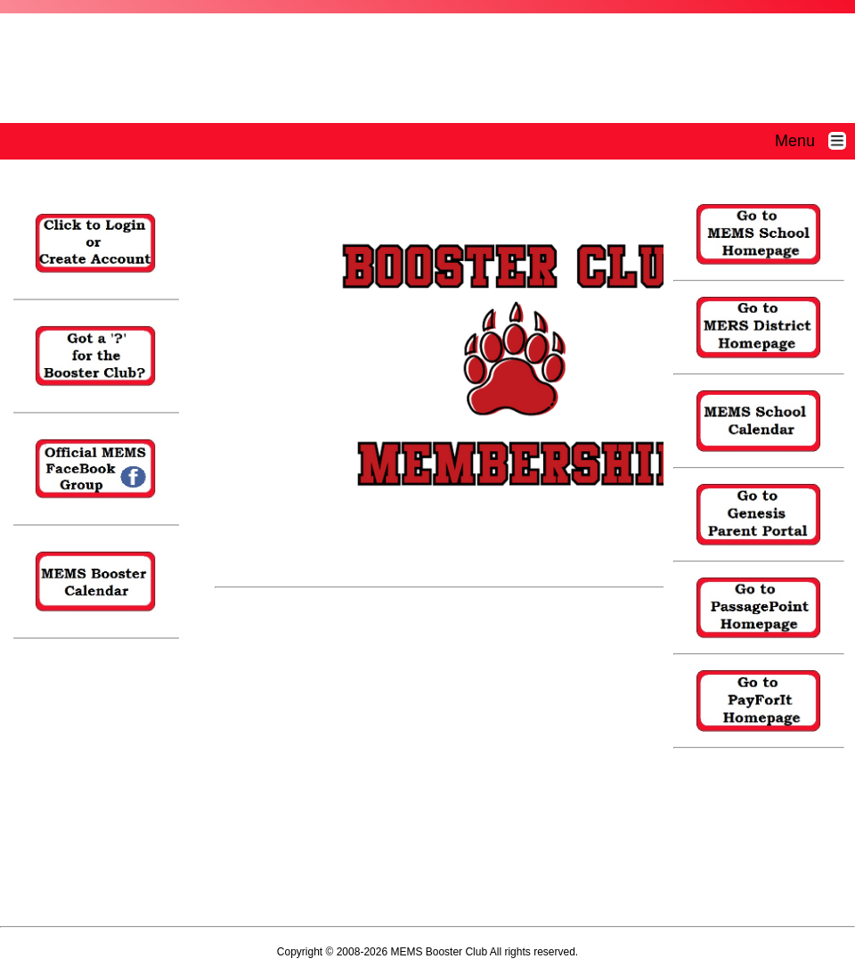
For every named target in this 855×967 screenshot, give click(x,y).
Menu (815, 141)
